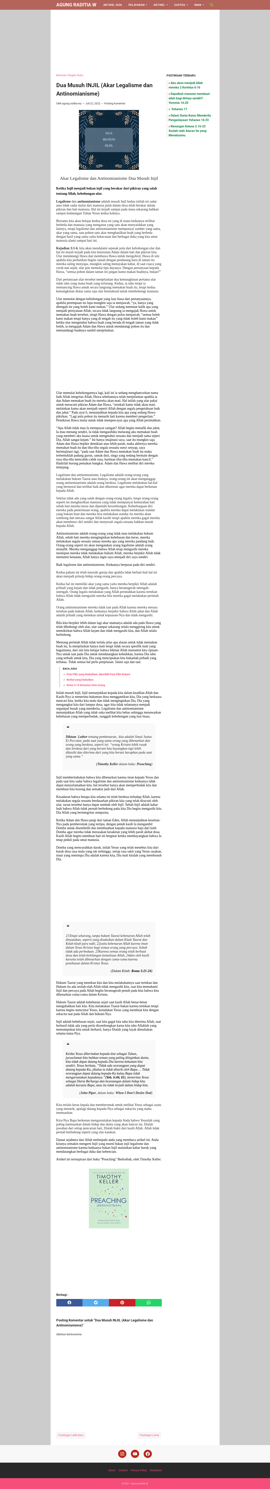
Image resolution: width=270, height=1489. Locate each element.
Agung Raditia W (76, 4)
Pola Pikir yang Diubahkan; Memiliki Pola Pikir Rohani (98, 674)
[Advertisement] (135, 41)
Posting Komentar (114, 103)
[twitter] (95, 1302)
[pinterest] (122, 1302)
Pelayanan (136, 4)
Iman (197, 4)
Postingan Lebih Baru (71, 1435)
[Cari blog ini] (211, 5)
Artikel (159, 4)
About (111, 1470)
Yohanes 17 (179, 109)
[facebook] (69, 1302)
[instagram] (122, 1454)
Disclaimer (156, 1470)
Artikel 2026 (112, 4)
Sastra (179, 4)
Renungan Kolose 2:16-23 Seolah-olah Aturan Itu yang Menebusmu (187, 131)
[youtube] (135, 1454)
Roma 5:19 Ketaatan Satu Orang (86, 685)
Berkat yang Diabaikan (80, 679)
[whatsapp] (148, 1302)
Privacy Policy (139, 1470)
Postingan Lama (149, 1435)
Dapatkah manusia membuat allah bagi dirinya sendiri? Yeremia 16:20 (189, 98)
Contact (123, 1470)
